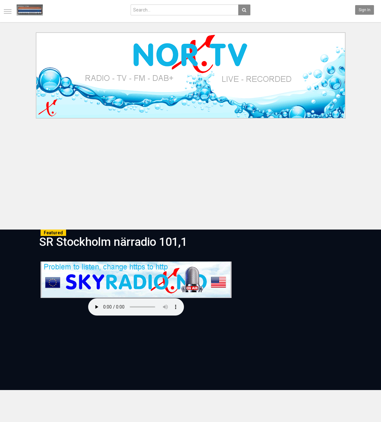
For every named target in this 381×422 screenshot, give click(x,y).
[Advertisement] (190, 175)
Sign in (364, 10)
